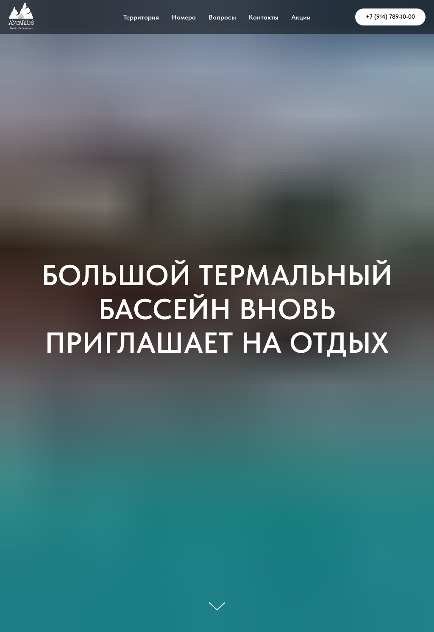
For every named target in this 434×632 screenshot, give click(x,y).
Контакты (263, 17)
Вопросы (222, 17)
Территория (141, 17)
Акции (301, 17)
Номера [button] (184, 17)
